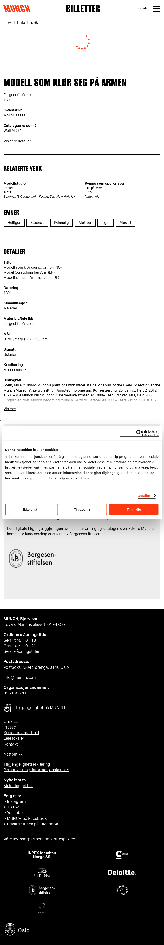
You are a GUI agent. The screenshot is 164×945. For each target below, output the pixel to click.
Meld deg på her (18, 786)
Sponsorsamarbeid (21, 733)
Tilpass (82, 509)
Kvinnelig (61, 223)
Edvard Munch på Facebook (32, 824)
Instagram (16, 802)
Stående (37, 223)
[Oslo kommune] (82, 930)
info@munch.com (20, 678)
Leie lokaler (14, 739)
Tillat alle (134, 509)
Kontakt (11, 744)
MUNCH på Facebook (27, 819)
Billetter (83, 8)
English (142, 8)
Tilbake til (25, 22)
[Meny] (156, 9)
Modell (125, 223)
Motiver (85, 223)
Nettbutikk (13, 754)
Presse (10, 727)
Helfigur (14, 223)
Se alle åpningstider (22, 652)
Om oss (11, 722)
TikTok (13, 807)
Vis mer (10, 409)
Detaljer (144, 495)
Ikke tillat (30, 509)
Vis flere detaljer (17, 141)
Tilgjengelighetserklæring (27, 765)
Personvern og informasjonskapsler (36, 770)
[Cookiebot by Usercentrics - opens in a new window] (139, 433)
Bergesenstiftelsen (84, 534)
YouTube (15, 813)
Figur (105, 223)
